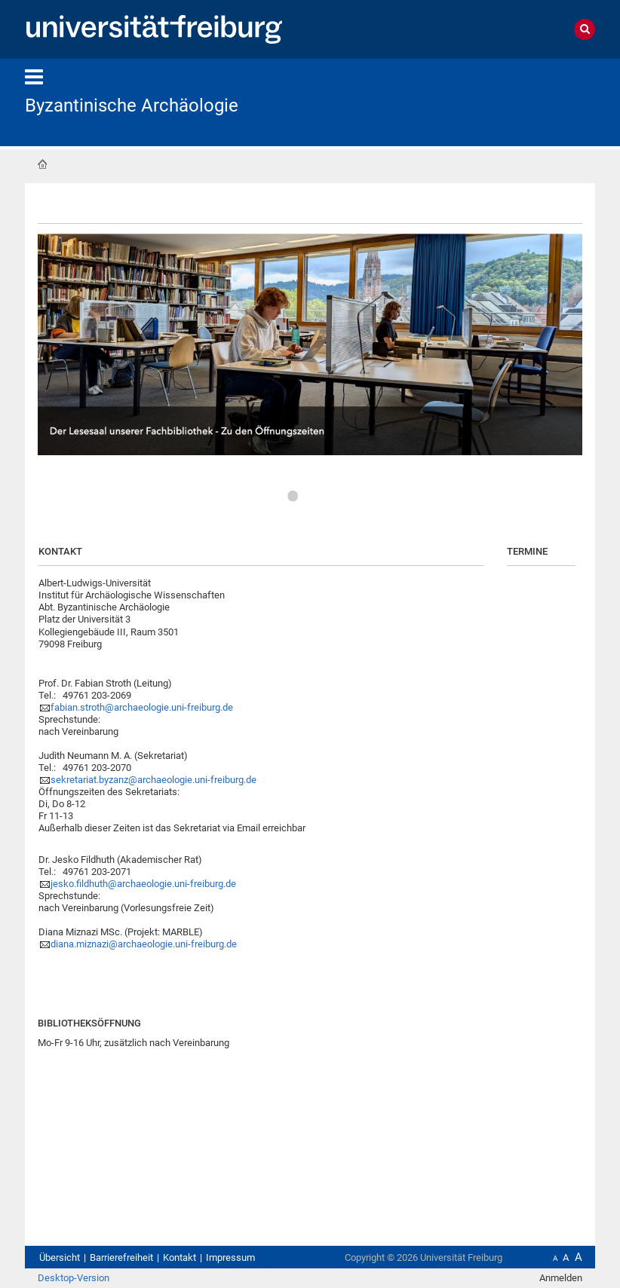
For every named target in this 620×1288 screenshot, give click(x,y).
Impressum (230, 1257)
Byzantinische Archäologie (131, 105)
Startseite (42, 164)
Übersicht (59, 1257)
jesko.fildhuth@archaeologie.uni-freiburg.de (143, 883)
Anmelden (560, 1277)
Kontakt (179, 1257)
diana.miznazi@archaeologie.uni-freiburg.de (144, 944)
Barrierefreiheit (121, 1257)
